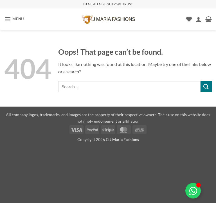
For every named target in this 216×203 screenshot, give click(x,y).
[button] (14, 19)
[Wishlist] (189, 19)
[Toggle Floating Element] (193, 190)
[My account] (198, 19)
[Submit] (206, 86)
